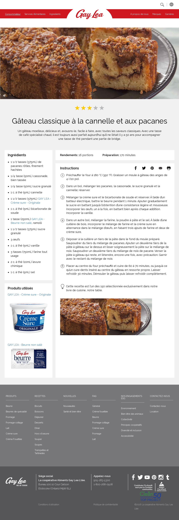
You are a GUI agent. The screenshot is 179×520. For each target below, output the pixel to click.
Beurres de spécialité (16, 411)
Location (154, 411)
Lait (7, 428)
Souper (38, 439)
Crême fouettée (100, 411)
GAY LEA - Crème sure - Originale (29, 294)
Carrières (169, 14)
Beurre (9, 406)
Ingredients (55, 14)
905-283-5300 (102, 480)
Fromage (10, 417)
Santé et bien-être (72, 411)
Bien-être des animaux (132, 414)
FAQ (94, 396)
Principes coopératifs (131, 425)
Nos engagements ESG (131, 397)
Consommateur (13, 14)
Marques (156, 14)
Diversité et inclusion (131, 430)
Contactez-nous (160, 396)
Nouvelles (69, 396)
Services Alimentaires (35, 14)
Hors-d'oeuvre (42, 433)
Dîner (37, 428)
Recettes (40, 396)
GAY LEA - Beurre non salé (25, 344)
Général (96, 406)
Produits (11, 396)
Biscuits (38, 406)
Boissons (39, 411)
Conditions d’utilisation (48, 504)
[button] (162, 5)
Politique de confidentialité (105, 504)
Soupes (38, 444)
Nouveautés (69, 406)
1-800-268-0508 (103, 484)
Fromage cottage (14, 422)
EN (171, 4)
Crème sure (11, 433)
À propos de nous (139, 14)
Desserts (39, 422)
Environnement (128, 408)
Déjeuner (39, 417)
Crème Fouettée (14, 439)
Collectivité (126, 419)
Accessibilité (127, 436)
